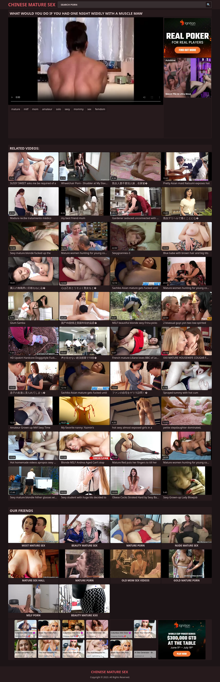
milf (26, 109)
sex (89, 109)
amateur (47, 109)
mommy (79, 109)
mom (35, 109)
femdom (100, 109)
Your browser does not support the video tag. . (85, 61)
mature (15, 109)
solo (58, 109)
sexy (67, 109)
